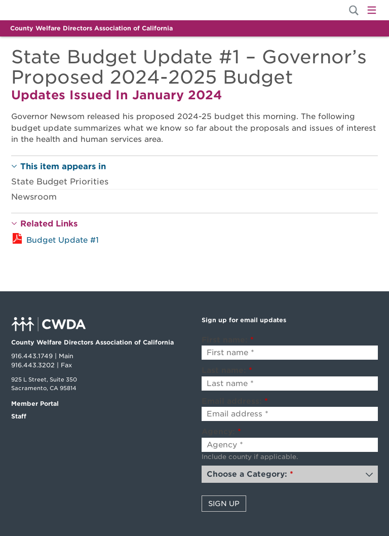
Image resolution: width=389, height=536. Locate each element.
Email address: (235, 401)
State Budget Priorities (59, 181)
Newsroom (34, 197)
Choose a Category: (250, 474)
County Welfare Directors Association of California (91, 28)
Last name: (227, 370)
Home (45, 10)
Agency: (221, 431)
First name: (228, 339)
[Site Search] (354, 10)
